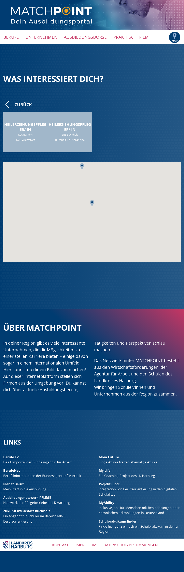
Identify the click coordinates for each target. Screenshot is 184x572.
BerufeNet (11, 470)
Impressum (86, 544)
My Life (104, 470)
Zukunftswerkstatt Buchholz (26, 511)
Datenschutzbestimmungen (130, 544)
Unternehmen (41, 37)
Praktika (123, 37)
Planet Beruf (13, 484)
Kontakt (60, 544)
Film (144, 37)
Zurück (17, 105)
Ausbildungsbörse (85, 37)
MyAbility (106, 502)
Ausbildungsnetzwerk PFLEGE (27, 497)
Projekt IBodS (110, 484)
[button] (82, 168)
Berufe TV (11, 457)
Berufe (11, 37)
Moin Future (109, 457)
